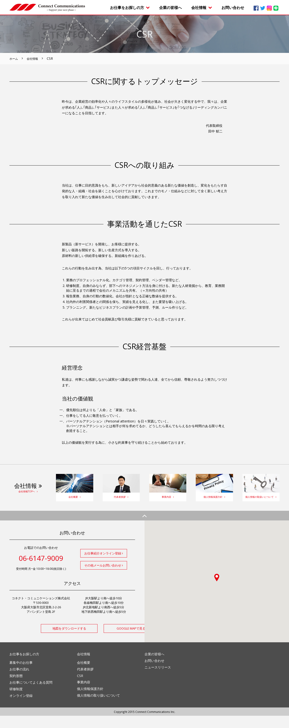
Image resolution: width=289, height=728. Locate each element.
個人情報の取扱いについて (260, 501)
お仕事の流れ (19, 681)
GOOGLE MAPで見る (103, 641)
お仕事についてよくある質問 (30, 694)
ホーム (14, 58)
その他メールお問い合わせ (103, 577)
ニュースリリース (157, 679)
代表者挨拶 (121, 501)
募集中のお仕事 (21, 675)
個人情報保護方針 (214, 501)
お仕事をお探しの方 (130, 7)
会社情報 (201, 7)
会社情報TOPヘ (28, 496)
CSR (80, 688)
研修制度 (16, 701)
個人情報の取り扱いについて (98, 707)
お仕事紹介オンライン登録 (103, 565)
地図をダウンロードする (41, 641)
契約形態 (16, 688)
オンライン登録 (21, 708)
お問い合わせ (232, 7)
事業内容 (167, 501)
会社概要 (74, 501)
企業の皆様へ (170, 7)
